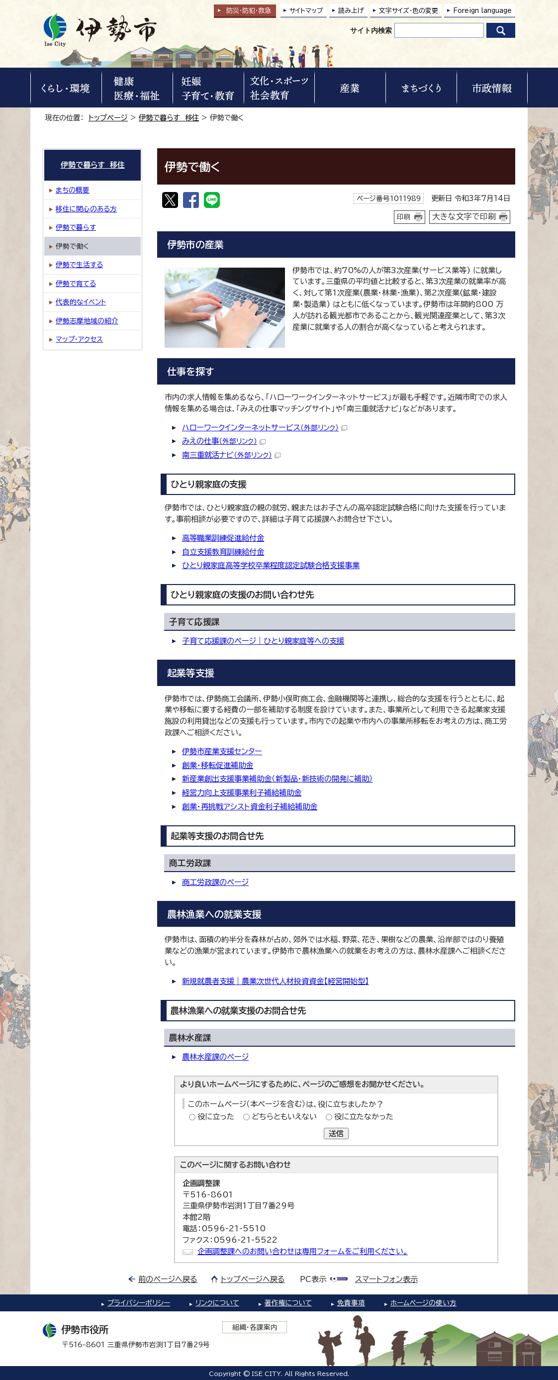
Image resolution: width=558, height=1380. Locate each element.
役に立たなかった (363, 1116)
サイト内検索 (371, 30)
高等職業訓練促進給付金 (223, 538)
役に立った (215, 1116)
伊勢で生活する (79, 264)
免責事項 (351, 1302)
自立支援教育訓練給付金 (223, 552)
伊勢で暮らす (76, 227)
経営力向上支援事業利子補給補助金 (241, 792)
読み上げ (351, 10)
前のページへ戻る (167, 1279)
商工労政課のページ (215, 882)
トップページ (108, 117)
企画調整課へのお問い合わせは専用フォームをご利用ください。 (302, 1251)
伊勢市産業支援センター (222, 751)
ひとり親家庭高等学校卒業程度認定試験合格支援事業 (271, 565)
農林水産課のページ (215, 1057)
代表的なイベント (81, 301)
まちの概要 (73, 190)
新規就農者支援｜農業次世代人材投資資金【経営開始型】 (275, 981)
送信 (336, 1133)
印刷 (404, 216)
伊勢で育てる (76, 283)
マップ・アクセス (79, 339)
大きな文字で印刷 (464, 216)
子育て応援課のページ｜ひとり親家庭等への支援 (263, 641)
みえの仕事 (224, 441)
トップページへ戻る (253, 1279)
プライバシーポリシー (138, 1302)
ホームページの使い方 (423, 1302)
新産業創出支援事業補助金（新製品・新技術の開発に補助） (277, 779)
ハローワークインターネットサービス (264, 427)
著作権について (288, 1302)
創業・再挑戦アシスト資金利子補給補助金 (249, 806)
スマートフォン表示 (386, 1279)
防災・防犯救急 (248, 10)
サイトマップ (306, 10)
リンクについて (217, 1302)
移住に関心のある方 (86, 208)
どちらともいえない (284, 1116)
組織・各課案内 (255, 1327)
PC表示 (313, 1279)
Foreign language (482, 10)
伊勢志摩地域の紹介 (87, 320)
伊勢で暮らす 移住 (169, 117)
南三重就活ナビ (231, 455)
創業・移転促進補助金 (217, 765)
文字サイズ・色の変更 (408, 10)
